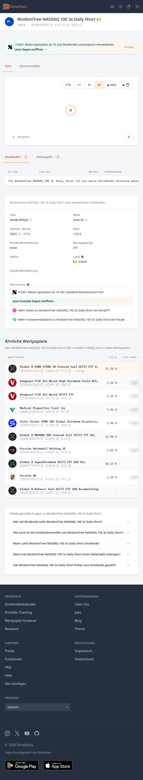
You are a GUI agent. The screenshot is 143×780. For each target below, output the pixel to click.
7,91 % (112, 409)
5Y (99, 85)
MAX (111, 85)
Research (12, 629)
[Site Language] (112, 6)
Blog (78, 620)
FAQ (8, 667)
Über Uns (82, 604)
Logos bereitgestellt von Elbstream (28, 752)
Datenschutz (84, 659)
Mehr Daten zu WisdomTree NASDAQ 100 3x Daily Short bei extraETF (64, 310)
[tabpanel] (71, 111)
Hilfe (8, 675)
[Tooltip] (82, 256)
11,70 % (111, 369)
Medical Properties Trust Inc (43, 408)
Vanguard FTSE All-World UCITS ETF (47, 394)
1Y (79, 85)
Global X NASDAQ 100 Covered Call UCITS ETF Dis (57, 435)
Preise (9, 651)
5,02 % (112, 450)
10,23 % (111, 464)
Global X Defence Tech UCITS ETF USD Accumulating (59, 489)
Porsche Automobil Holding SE (43, 448)
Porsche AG (28, 475)
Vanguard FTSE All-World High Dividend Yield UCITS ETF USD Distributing (59, 381)
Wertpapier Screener (21, 620)
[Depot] (128, 6)
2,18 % (112, 477)
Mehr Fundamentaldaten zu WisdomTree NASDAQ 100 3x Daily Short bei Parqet (71, 319)
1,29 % (112, 396)
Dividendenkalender (20, 604)
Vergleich (20, 137)
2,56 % (112, 382)
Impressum (83, 651)
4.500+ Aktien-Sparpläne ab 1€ (61, 292)
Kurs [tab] (8, 66)
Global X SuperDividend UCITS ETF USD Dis (52, 462)
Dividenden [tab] (16, 157)
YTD (68, 85)
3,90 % (112, 423)
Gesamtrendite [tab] (29, 66)
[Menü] (137, 6)
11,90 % (111, 436)
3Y (89, 85)
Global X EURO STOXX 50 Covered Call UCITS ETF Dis (59, 366)
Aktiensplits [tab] (48, 157)
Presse (80, 629)
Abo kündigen (15, 683)
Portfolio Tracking (18, 612)
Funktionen (13, 659)
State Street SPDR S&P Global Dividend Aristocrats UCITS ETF (59, 421)
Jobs (78, 612)
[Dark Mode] (120, 6)
